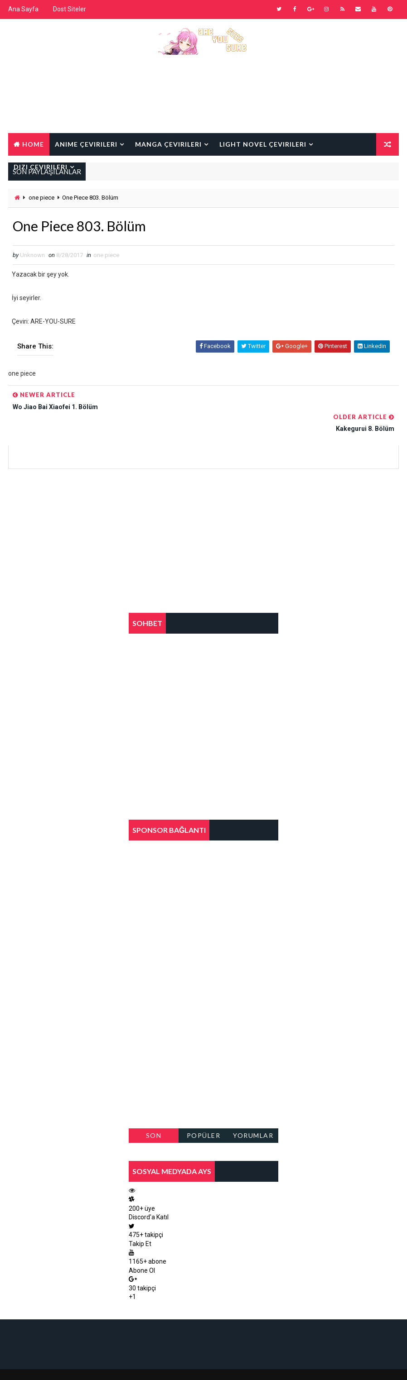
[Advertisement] (203, 100)
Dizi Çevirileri (41, 166)
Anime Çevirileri (86, 143)
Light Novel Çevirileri (262, 143)
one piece (41, 197)
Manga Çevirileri (168, 143)
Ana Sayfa (23, 9)
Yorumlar (253, 1114)
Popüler (204, 1114)
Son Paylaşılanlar (153, 1116)
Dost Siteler (69, 9)
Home (33, 143)
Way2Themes (86, 1364)
